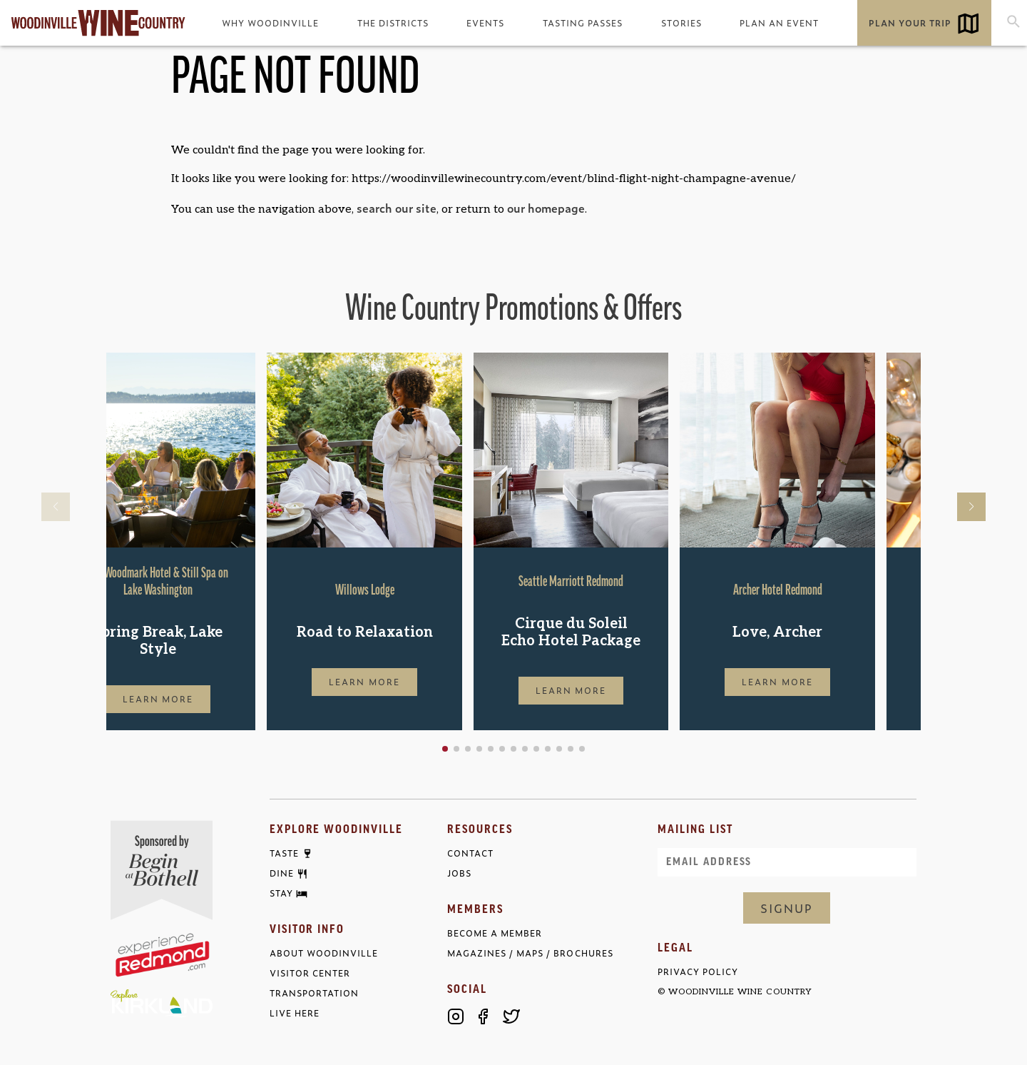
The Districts (393, 22)
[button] (491, 749)
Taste (284, 853)
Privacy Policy (698, 971)
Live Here (295, 1013)
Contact (470, 853)
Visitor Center (310, 973)
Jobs (459, 873)
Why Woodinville (270, 22)
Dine (282, 873)
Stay (281, 893)
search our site (396, 207)
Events (485, 22)
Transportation (314, 993)
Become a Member (494, 933)
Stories (681, 22)
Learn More (204, 698)
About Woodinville (324, 953)
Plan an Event (779, 22)
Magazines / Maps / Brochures (530, 953)
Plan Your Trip (910, 22)
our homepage (546, 207)
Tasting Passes (583, 22)
